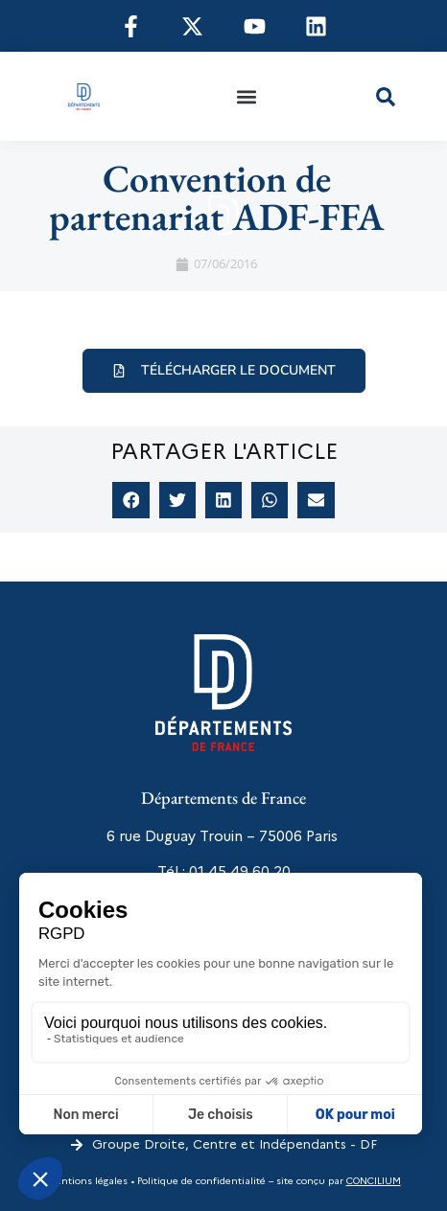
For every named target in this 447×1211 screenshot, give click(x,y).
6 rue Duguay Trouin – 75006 (204, 836)
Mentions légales (87, 1181)
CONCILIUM (373, 1181)
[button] (246, 96)
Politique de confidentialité (200, 1181)
